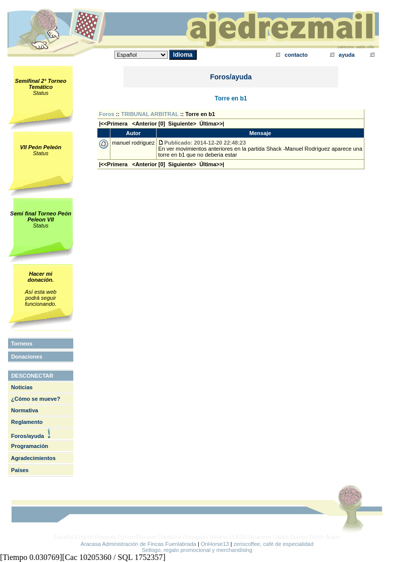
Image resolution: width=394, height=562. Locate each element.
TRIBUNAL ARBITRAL (150, 114)
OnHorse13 (215, 544)
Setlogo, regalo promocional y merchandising (197, 550)
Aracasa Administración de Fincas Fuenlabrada (138, 544)
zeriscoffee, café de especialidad (273, 544)
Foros (106, 114)
